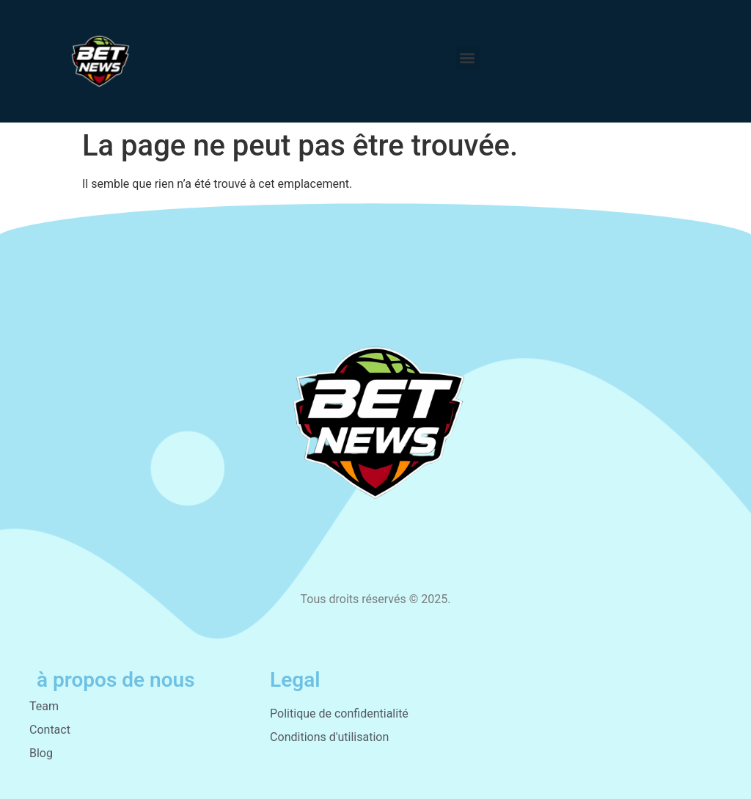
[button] (467, 57)
